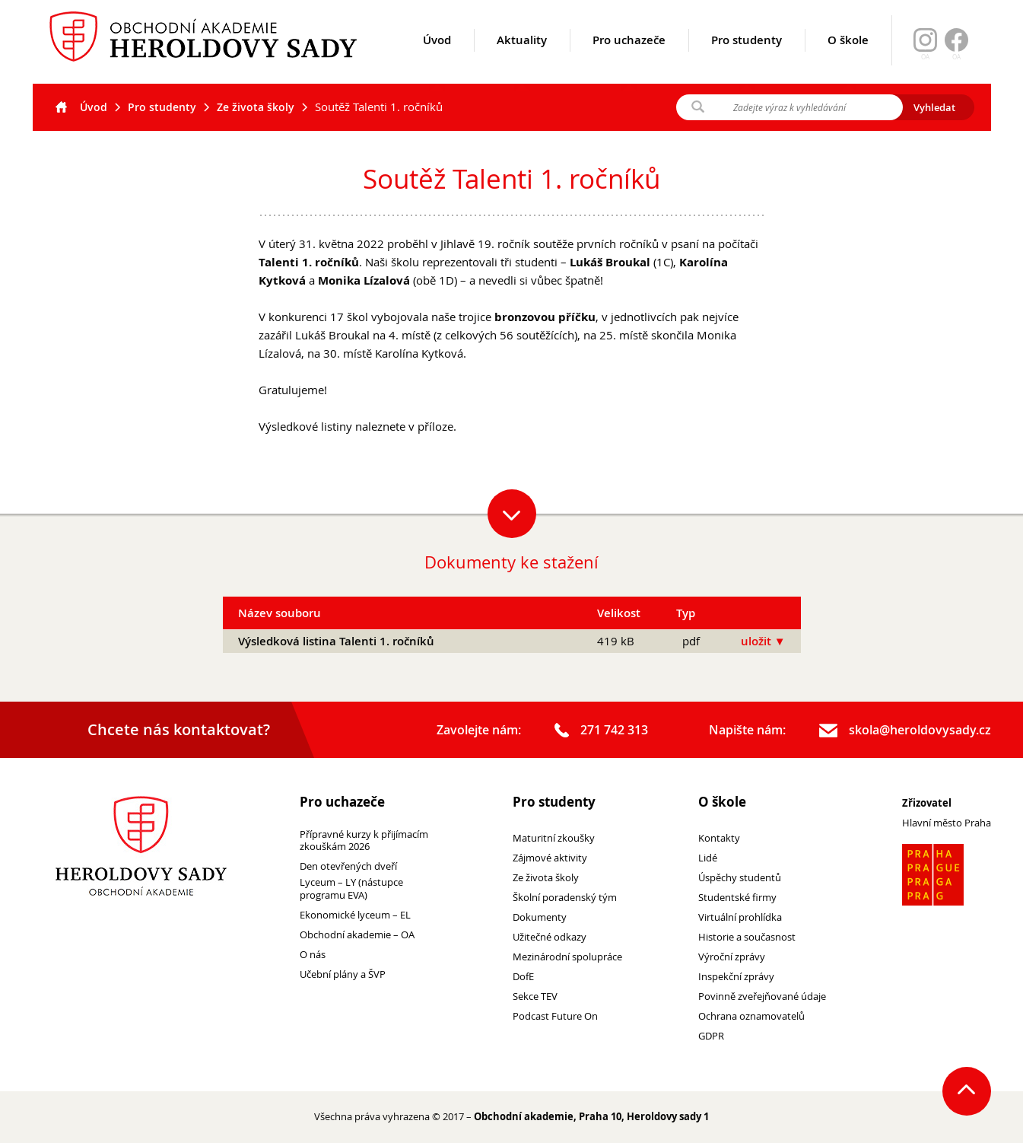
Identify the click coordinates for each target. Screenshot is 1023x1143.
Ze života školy (255, 107)
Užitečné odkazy (549, 937)
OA (956, 57)
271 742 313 (601, 730)
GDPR (711, 1036)
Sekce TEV (535, 996)
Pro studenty (746, 58)
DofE (523, 976)
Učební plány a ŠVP (343, 974)
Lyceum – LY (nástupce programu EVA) (351, 889)
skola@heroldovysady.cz (905, 730)
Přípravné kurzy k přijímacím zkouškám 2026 (364, 841)
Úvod (437, 58)
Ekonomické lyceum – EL (355, 915)
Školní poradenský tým (565, 897)
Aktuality (522, 58)
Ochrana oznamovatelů (751, 1016)
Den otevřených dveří (348, 866)
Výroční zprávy (731, 956)
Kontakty (719, 838)
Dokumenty (540, 917)
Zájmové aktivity (550, 858)
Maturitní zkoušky (554, 838)
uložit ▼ (763, 641)
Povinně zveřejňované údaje (762, 996)
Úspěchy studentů (739, 877)
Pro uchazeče (629, 58)
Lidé (707, 858)
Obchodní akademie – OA (357, 934)
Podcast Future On (555, 1016)
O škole (848, 58)
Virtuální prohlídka (740, 917)
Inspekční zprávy (736, 976)
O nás (313, 954)
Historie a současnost (747, 937)
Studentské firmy (737, 897)
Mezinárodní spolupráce (567, 956)
